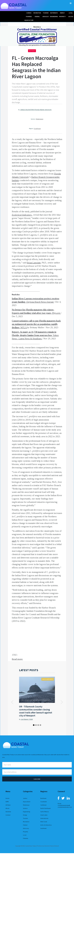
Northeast (43, 798)
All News (8, 805)
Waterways (39, 119)
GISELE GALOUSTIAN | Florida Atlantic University (36, 110)
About (7, 808)
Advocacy (26, 828)
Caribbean (43, 805)
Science (25, 808)
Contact (8, 815)
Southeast (32, 50)
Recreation (26, 821)
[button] (70, 3)
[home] (14, 5)
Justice (25, 798)
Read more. (17, 659)
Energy (25, 815)
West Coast (43, 821)
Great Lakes (43, 815)
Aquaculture (26, 801)
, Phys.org (56, 313)
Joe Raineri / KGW (27, 719)
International (44, 818)
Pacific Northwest (47, 679)
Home (7, 798)
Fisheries (25, 838)
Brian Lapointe (34, 262)
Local (24, 835)
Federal (25, 825)
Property (25, 831)
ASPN (7, 801)
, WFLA (23, 327)
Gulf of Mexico (44, 811)
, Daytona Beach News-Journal (39, 302)
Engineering (26, 811)
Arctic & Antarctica (46, 825)
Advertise (8, 811)
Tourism (25, 818)
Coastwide (43, 801)
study (14, 541)
